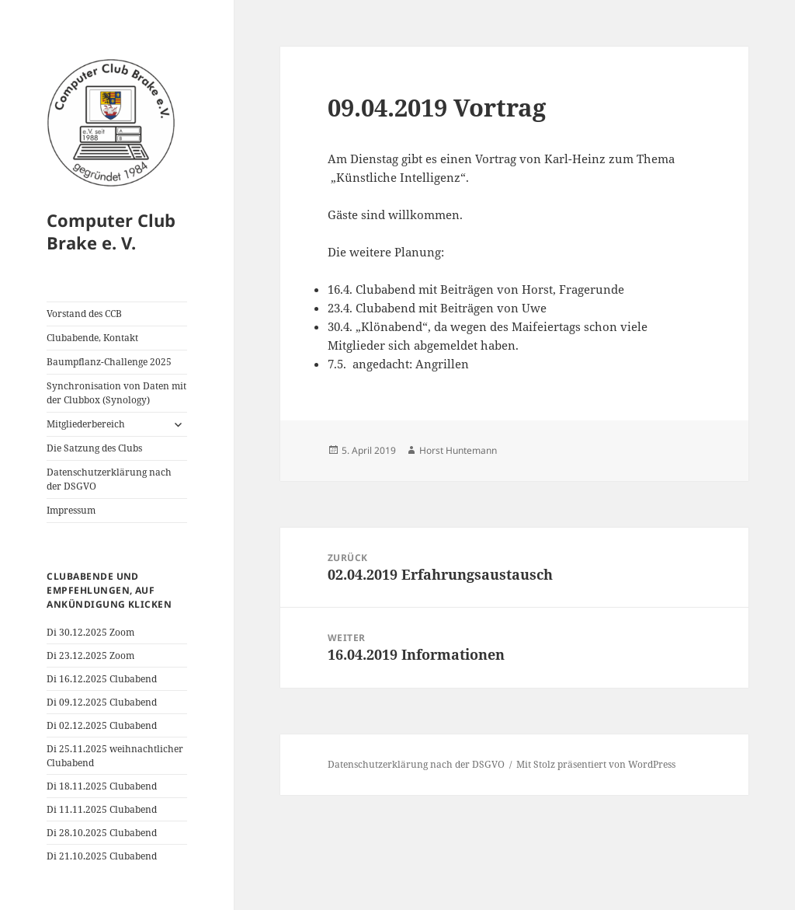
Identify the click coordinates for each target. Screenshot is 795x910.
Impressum (71, 510)
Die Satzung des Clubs (94, 448)
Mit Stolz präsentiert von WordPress (595, 764)
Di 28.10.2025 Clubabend (102, 832)
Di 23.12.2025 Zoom (90, 655)
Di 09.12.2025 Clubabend (102, 702)
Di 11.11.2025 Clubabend (102, 809)
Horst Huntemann (458, 450)
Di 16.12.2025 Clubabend (102, 678)
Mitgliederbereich (86, 424)
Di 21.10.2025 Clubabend (102, 856)
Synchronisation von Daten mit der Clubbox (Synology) (116, 392)
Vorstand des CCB (84, 313)
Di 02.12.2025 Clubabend (102, 725)
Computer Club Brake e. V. (111, 231)
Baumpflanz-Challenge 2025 (109, 361)
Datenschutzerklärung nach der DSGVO (109, 479)
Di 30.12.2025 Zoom (90, 632)
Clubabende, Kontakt (92, 337)
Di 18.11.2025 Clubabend (102, 786)
